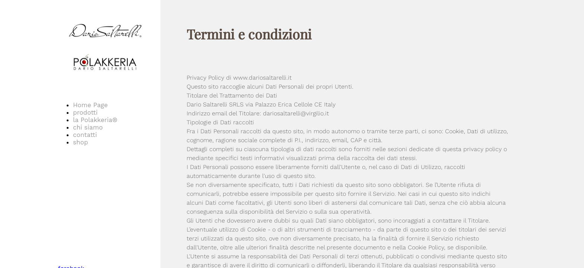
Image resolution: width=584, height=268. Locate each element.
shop (80, 142)
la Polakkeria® (95, 120)
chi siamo (88, 127)
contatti (85, 134)
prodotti (85, 112)
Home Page (90, 105)
